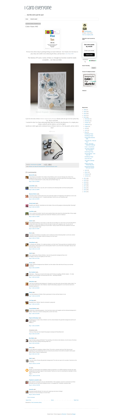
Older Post (76, 400)
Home (27, 19)
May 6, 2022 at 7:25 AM (34, 228)
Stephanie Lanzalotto (34, 380)
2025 (85, 111)
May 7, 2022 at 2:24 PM (34, 304)
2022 (85, 117)
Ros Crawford (32, 272)
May (86, 132)
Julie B (30, 253)
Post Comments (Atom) (36, 402)
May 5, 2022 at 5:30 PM (34, 207)
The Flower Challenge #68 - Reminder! (89, 149)
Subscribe (89, 54)
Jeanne (30, 220)
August (86, 126)
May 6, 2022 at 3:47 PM (34, 258)
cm (30, 367)
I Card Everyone (38, 7)
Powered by (89, 60)
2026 (85, 109)
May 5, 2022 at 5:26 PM (34, 199)
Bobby (30, 292)
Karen (30, 233)
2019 (85, 182)
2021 (85, 178)
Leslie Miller (32, 185)
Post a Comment (31, 397)
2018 (85, 184)
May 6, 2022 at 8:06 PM (34, 267)
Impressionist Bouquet (50, 166)
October (87, 122)
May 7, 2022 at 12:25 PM (34, 296)
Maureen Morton (33, 194)
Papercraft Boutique (34, 318)
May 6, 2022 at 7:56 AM (34, 238)
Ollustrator (64, 414)
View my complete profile (87, 34)
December (87, 118)
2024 (85, 113)
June (86, 130)
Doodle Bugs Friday (89, 151)
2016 (85, 187)
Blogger (74, 414)
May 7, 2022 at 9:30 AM (34, 288)
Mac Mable (31, 338)
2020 (85, 180)
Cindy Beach (32, 242)
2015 (85, 189)
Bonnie (30, 262)
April (86, 170)
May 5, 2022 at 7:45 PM (34, 216)
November (87, 120)
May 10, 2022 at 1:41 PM (34, 363)
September (87, 124)
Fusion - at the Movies (89, 146)
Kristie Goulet (32, 203)
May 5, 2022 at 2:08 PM (34, 181)
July (86, 128)
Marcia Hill (31, 175)
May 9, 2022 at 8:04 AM (34, 343)
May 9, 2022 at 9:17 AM (34, 354)
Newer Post (28, 400)
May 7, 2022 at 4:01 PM (34, 313)
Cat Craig (31, 300)
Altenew (30, 166)
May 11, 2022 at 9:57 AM (34, 375)
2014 (85, 191)
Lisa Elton (31, 211)
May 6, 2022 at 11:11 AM (34, 249)
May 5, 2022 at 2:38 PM (34, 189)
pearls (56, 166)
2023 (85, 115)
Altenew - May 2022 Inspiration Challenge (90, 144)
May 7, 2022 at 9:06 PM (34, 325)
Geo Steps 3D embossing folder (39, 166)
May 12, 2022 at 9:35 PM (34, 385)
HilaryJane (31, 281)
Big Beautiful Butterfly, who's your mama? (89, 167)
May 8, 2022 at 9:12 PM (34, 333)
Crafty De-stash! (33, 19)
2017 (85, 186)
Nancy (30, 347)
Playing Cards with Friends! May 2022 (89, 164)
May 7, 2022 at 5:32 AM (34, 277)
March (86, 172)
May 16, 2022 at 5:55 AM (34, 394)
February (87, 174)
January (87, 176)
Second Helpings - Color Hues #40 (90, 154)
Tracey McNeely (32, 308)
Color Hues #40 (88, 158)
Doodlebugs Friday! (89, 133)
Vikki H (30, 358)
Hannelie (31, 389)
